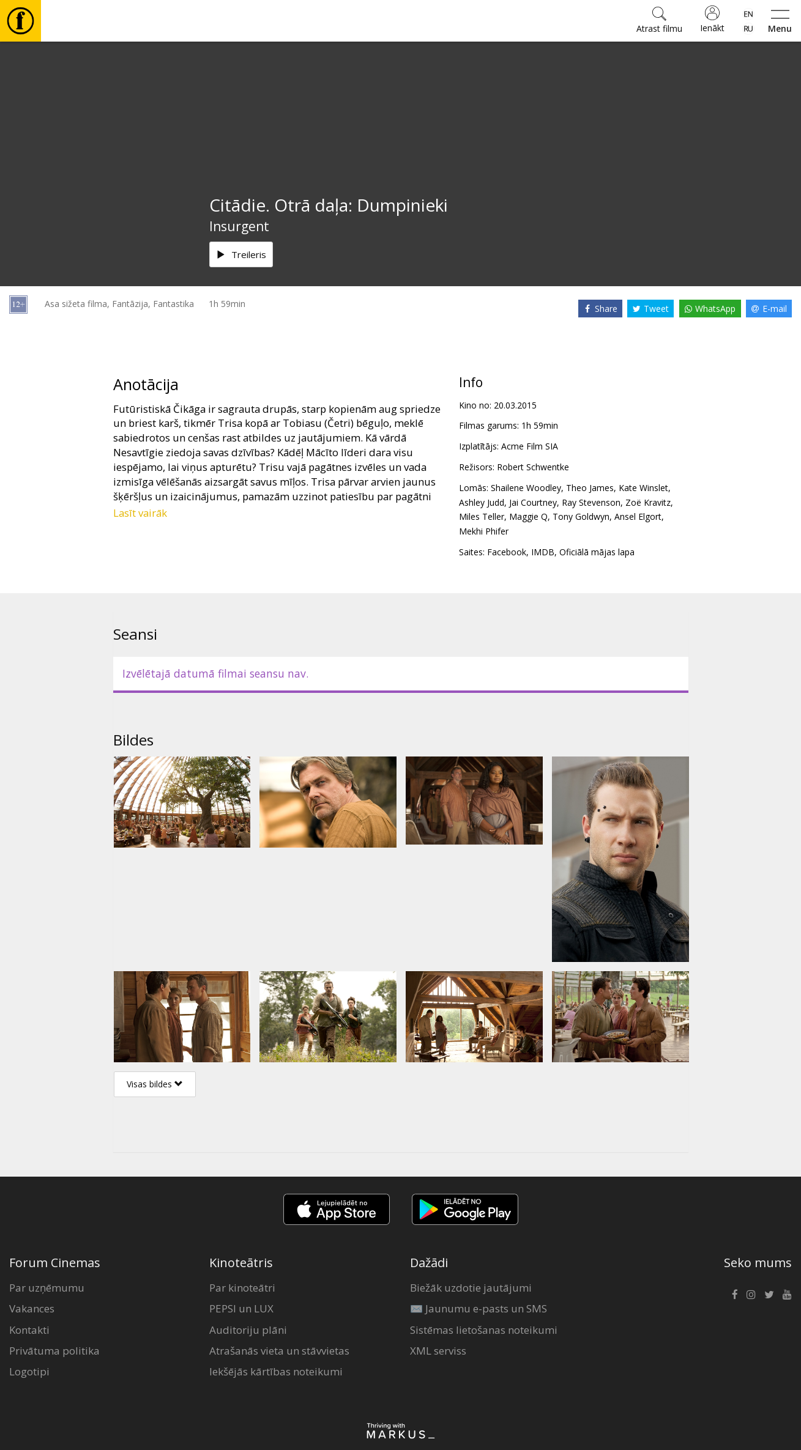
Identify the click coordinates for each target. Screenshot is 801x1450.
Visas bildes (155, 1084)
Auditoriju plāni (248, 1330)
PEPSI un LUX (241, 1308)
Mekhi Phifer (484, 531)
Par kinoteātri (242, 1288)
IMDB (542, 552)
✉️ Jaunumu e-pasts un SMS (478, 1308)
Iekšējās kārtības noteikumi (276, 1371)
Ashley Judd (481, 502)
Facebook (506, 552)
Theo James (590, 488)
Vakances (31, 1308)
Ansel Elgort (637, 516)
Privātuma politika (54, 1351)
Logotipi (29, 1371)
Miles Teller (481, 516)
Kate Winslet (643, 488)
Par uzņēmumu (46, 1288)
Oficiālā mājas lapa (597, 552)
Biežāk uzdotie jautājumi (471, 1288)
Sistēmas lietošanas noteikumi (483, 1330)
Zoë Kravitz (648, 502)
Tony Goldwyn (581, 516)
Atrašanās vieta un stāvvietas (279, 1351)
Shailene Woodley (526, 488)
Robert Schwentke (533, 467)
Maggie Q (528, 516)
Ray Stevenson (591, 502)
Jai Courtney (533, 502)
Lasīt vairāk (140, 513)
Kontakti (29, 1330)
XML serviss (438, 1351)
